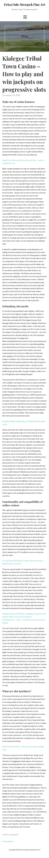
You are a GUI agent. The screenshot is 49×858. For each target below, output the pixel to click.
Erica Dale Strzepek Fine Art (24, 4)
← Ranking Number (7, 841)
